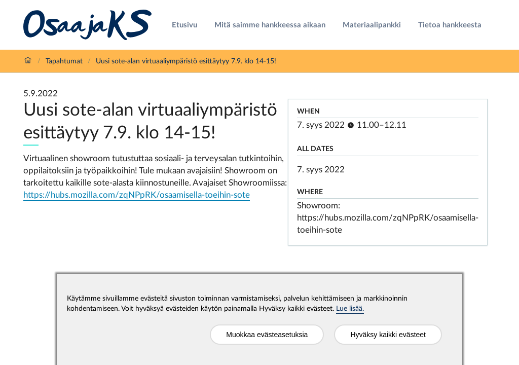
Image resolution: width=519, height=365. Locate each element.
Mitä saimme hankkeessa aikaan (269, 25)
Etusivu (184, 25)
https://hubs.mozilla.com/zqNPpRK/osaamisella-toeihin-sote (136, 195)
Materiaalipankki (372, 25)
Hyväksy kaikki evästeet (388, 335)
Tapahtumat (64, 61)
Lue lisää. (350, 308)
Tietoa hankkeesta (449, 25)
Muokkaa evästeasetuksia (267, 335)
